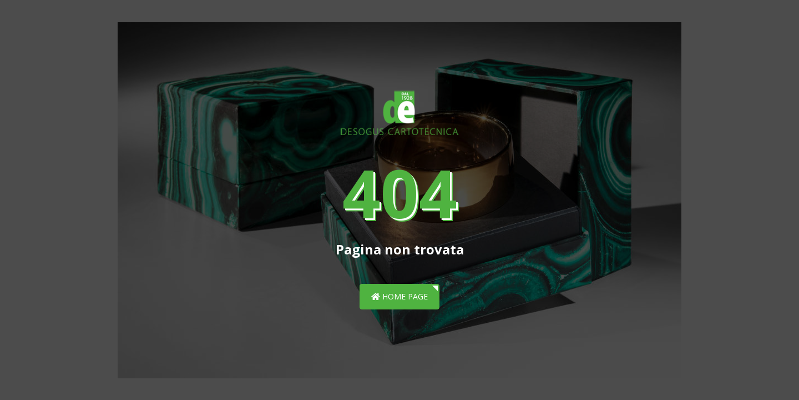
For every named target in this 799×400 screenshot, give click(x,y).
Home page (399, 296)
